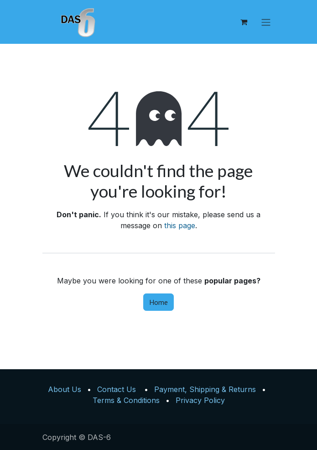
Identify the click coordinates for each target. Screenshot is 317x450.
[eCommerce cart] (244, 22)
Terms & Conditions (126, 400)
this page (179, 225)
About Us (64, 389)
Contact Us (116, 389)
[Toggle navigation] (266, 21)
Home (158, 302)
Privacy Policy (200, 400)
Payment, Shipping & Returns (205, 389)
